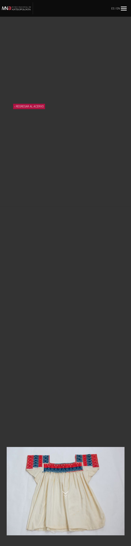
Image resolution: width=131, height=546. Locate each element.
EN (118, 8)
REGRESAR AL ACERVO (29, 106)
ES (113, 8)
